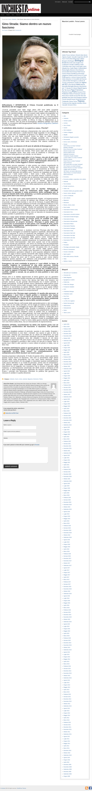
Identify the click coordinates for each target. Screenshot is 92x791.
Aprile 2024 (66, 380)
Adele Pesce (66, 55)
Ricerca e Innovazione (69, 249)
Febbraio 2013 (67, 694)
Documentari (67, 139)
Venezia (70, 105)
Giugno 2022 (67, 432)
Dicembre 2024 (67, 361)
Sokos (65, 310)
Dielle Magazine (68, 277)
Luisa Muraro (72, 84)
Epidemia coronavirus (69, 154)
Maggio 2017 (67, 575)
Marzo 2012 (66, 720)
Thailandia (65, 101)
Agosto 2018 (67, 539)
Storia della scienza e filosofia (71, 256)
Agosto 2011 (67, 736)
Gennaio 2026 (67, 331)
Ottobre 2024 (67, 366)
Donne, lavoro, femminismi (70, 141)
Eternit (72, 72)
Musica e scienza (68, 159)
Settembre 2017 (68, 565)
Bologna (79, 60)
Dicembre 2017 (67, 558)
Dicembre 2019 (67, 502)
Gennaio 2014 (67, 668)
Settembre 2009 (68, 769)
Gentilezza (74, 73)
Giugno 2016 (67, 600)
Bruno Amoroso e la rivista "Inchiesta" (73, 149)
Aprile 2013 (66, 689)
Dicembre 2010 (67, 750)
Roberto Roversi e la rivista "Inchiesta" (73, 167)
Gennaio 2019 (67, 528)
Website (6, 438)
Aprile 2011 (66, 745)
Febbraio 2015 (67, 638)
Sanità (71, 95)
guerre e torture (71, 77)
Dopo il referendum (80, 68)
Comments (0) (18, 30)
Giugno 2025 (67, 347)
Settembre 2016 (68, 593)
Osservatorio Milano (69, 223)
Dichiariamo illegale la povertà (71, 137)
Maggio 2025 (67, 350)
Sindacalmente (67, 308)
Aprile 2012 (66, 717)
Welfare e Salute (68, 261)
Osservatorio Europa (69, 219)
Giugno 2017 (67, 572)
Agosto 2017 (67, 567)
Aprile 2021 (66, 464)
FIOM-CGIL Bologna (69, 284)
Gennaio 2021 (67, 471)
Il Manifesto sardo (68, 294)
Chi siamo (57, 2)
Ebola (64, 70)
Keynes (84, 79)
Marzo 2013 (66, 692)
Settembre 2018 (68, 537)
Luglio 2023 (66, 401)
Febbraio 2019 (67, 525)
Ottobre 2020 (67, 478)
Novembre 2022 (68, 420)
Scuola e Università (68, 251)
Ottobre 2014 (67, 647)
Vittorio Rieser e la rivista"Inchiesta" (72, 173)
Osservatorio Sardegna (69, 228)
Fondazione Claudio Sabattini (71, 156)
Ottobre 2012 (67, 703)
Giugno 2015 (67, 628)
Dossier (2, 14)
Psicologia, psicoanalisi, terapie (71, 247)
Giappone (65, 75)
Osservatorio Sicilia (68, 230)
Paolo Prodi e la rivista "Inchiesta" (72, 161)
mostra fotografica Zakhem (47, 123)
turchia (69, 103)
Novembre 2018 (68, 532)
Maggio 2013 (67, 687)
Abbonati (64, 2)
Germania (81, 73)
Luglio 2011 (66, 738)
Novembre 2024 (68, 364)
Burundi (69, 63)
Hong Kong (79, 77)
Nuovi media (67, 207)
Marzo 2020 (66, 495)
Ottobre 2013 (67, 675)
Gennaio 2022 (67, 443)
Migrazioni (30, 379)
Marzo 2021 (66, 467)
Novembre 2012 (68, 701)
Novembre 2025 (68, 336)
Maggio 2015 (67, 631)
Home (9, 19)
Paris (74, 92)
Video (13, 14)
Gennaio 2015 (67, 640)
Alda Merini (83, 55)
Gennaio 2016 (67, 612)
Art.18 (86, 57)
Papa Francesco (77, 90)
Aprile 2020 (66, 493)
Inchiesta (3, 788)
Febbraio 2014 (67, 666)
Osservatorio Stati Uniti (69, 233)
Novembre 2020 (68, 476)
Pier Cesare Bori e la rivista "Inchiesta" (73, 164)
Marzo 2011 (66, 748)
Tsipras (81, 101)
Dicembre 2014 (67, 642)
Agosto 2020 (67, 483)
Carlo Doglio (76, 63)
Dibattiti (8, 14)
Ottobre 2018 (67, 535)
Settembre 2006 (68, 774)
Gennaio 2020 (67, 500)
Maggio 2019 (67, 518)
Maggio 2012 (67, 715)
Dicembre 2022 (67, 418)
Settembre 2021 (68, 453)
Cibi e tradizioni (67, 130)
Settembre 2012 (68, 706)
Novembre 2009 (68, 767)
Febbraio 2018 (67, 553)
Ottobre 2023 (67, 394)
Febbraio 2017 (67, 582)
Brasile (64, 63)
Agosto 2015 (67, 624)
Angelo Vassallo (72, 57)
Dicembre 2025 (67, 333)
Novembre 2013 (68, 673)
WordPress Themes (21, 788)
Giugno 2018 (67, 544)
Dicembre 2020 (67, 474)
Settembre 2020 (68, 481)
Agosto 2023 (67, 399)
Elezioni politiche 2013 (69, 152)
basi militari (80, 58)
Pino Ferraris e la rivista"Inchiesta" (72, 166)
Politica (41, 379)
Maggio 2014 (67, 659)
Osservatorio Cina (68, 212)
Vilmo (74, 105)
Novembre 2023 (68, 392)
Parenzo (65, 92)
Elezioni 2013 (74, 70)
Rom (67, 95)
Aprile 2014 (66, 661)
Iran (75, 79)
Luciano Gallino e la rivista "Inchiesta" (73, 157)
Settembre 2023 (68, 397)
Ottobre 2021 (67, 450)
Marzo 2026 (66, 326)
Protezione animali (79, 94)
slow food (74, 97)
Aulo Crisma (66, 58)
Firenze (82, 72)
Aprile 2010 (66, 762)
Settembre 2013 (68, 678)
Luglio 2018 (66, 542)
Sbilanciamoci (67, 305)
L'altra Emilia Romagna (69, 81)
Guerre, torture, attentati (21, 379)
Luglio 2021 (66, 457)
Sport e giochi (67, 254)
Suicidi (69, 99)
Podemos (65, 94)
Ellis (68, 72)
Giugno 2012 (67, 713)
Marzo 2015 (66, 635)
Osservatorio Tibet (34, 14)
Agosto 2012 (67, 708)
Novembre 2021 (68, 448)
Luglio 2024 (66, 373)
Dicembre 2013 (67, 671)
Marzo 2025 (66, 354)
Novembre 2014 (68, 645)
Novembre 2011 (68, 729)
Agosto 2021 (67, 455)
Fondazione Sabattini (69, 287)
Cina (81, 63)
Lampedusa (70, 82)
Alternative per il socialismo (70, 272)
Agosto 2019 (67, 511)
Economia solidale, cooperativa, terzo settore (75, 179)
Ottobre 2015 (67, 619)
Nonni (69, 90)
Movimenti (36, 379)
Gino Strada (4, 30)
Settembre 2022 (68, 425)
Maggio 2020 (67, 490)
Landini (76, 82)
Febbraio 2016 (67, 610)
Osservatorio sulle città (69, 237)
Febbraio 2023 (67, 413)
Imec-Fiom (66, 296)
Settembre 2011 (68, 734)
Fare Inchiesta (25, 14)
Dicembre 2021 (67, 446)
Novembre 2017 (68, 560)
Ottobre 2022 (67, 422)
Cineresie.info (67, 275)
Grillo (64, 77)
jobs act (79, 79)
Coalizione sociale (68, 64)
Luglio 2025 (66, 345)
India (63, 79)
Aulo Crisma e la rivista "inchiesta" (72, 146)
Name (7, 425)
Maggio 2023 (67, 406)
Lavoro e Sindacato (68, 195)
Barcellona (73, 58)
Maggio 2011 (67, 743)
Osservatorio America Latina (71, 209)
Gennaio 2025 (67, 359)
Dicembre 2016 (67, 586)
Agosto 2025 (67, 343)
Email (12, 431)
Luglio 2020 (66, 486)
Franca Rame (66, 73)
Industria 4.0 (69, 79)
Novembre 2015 (68, 617)
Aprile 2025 (66, 352)
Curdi (77, 66)
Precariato (66, 244)
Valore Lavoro (67, 312)
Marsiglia (71, 86)
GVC (65, 289)
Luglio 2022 (66, 429)
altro (65, 116)
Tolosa (71, 101)
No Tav (64, 90)
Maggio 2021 (67, 462)
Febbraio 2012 (67, 722)
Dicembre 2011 (67, 727)
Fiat (79, 72)
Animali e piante (68, 120)
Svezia (73, 99)
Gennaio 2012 (67, 724)
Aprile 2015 (66, 633)
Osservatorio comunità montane (71, 214)
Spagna (79, 97)
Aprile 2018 (66, 549)
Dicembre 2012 (67, 699)
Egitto (68, 70)
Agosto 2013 (67, 680)
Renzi (64, 95)
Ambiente (14, 19)
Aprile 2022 (66, 436)
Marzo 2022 (66, 439)
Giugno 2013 (67, 685)
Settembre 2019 (68, 509)
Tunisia (64, 103)
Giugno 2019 (67, 516)
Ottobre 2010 (67, 753)
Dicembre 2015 (67, 614)
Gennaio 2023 (67, 415)
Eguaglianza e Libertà (69, 279)
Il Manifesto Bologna (69, 291)
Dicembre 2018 (67, 530)
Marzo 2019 (66, 523)
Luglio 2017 (66, 570)
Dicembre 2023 (67, 389)
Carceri (65, 127)
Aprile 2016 (66, 605)
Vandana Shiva (81, 103)
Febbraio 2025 (67, 357)
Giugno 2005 (67, 776)
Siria (69, 97)
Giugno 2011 (67, 741)
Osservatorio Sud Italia (69, 235)
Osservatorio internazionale (70, 221)
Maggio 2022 (67, 434)
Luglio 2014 (66, 654)
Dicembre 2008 (67, 771)
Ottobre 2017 (67, 563)
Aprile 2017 (66, 577)
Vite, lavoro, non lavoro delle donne (72, 171)
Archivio (66, 123)
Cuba (73, 66)
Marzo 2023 (66, 411)
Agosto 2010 (67, 757)
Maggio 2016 (67, 603)
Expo (75, 72)
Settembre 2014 (68, 649)
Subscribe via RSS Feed (12, 413)
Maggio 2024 (67, 378)
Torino (75, 101)
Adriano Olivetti (75, 55)
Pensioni (79, 92)
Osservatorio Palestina (69, 226)
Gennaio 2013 (67, 696)
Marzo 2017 (66, 579)
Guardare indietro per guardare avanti (73, 191)
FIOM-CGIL (66, 282)
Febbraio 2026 (67, 329)
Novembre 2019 (68, 504)
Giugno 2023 (67, 404)
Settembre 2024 (68, 368)
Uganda (74, 103)
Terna (77, 99)
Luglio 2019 (66, 514)
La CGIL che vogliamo (69, 301)
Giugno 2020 (67, 488)
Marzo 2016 (66, 607)
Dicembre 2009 (67, 764)
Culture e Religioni (68, 132)
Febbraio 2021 (67, 469)
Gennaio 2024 (67, 387)
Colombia (65, 66)
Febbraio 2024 (67, 385)
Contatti (70, 2)
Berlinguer (71, 61)
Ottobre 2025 (67, 338)
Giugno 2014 (67, 656)
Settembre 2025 (68, 340)
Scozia (76, 95)
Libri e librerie (67, 198)
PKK (84, 92)
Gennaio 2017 (67, 584)
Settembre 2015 (68, 621)
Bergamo (65, 61)
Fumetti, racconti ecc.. (69, 186)
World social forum (68, 174)
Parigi (70, 92)
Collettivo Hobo (79, 64)
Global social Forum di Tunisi (78, 75)
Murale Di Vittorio (72, 88)
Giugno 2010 (67, 760)
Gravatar (37, 444)
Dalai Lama (82, 66)
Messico (76, 86)
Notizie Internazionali (69, 303)
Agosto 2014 (67, 652)
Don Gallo (70, 68)
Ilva (85, 77)
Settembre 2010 (68, 755)
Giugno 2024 (67, 375)
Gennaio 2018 (67, 556)
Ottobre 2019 (67, 507)
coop (70, 66)
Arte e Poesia (67, 125)
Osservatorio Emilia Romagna (71, 216)
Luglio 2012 (66, 710)
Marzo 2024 (66, 382)
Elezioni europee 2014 (69, 151)
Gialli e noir (66, 188)
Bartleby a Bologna (68, 147)
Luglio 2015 (66, 626)
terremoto (83, 99)
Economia (66, 177)
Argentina (80, 57)
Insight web (66, 298)
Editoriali (18, 14)
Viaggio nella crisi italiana (70, 169)
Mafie (78, 84)
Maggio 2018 (67, 546)
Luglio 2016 (66, 598)
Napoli (80, 88)
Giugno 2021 (67, 460)
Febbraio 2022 (67, 441)
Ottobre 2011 (67, 731)
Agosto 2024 (67, 371)
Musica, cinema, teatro (69, 205)
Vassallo (64, 105)
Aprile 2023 (66, 408)
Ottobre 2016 (67, 591)
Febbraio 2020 (67, 497)
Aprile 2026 (66, 324)
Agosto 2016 (67, 596)
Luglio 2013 (66, 682)
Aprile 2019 (66, 521)
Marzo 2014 (66, 664)
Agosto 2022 (67, 427)
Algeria (64, 57)
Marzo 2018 (66, 551)
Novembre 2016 (68, 589)
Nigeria (84, 88)
